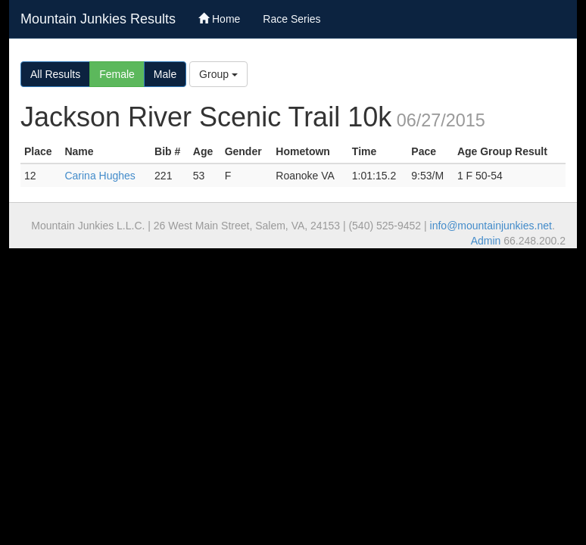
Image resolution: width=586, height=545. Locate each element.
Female (117, 74)
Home (219, 19)
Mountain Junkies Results (98, 18)
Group (218, 74)
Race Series (291, 19)
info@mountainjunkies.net (491, 226)
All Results (55, 74)
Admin (486, 241)
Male (165, 74)
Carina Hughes (99, 176)
